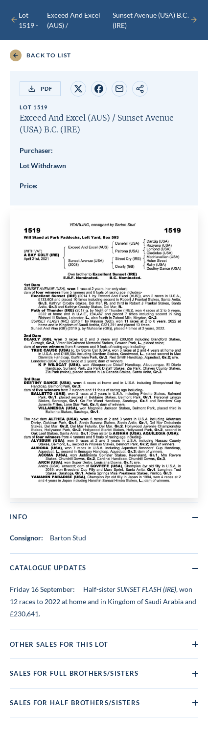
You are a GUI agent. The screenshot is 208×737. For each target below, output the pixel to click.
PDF (40, 89)
